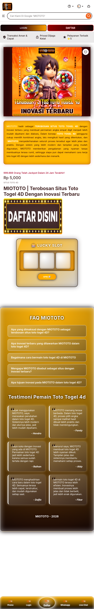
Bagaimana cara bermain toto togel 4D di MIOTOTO (43, 357)
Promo (10, 602)
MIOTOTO (12, 126)
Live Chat (83, 602)
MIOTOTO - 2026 (47, 516)
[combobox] (46, 15)
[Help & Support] (70, 6)
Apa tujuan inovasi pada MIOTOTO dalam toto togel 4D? (46, 382)
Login (28, 602)
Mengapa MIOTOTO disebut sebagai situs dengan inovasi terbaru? (42, 370)
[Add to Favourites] (86, 52)
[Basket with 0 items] (88, 6)
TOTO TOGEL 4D (66, 133)
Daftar (47, 603)
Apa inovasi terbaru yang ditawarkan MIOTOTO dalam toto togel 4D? (45, 345)
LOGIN (23, 27)
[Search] (88, 15)
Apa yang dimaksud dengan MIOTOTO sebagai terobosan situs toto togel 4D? (40, 331)
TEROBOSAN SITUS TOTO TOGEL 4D (56, 126)
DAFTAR (70, 27)
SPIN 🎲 (47, 277)
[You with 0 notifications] (80, 6)
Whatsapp (65, 602)
